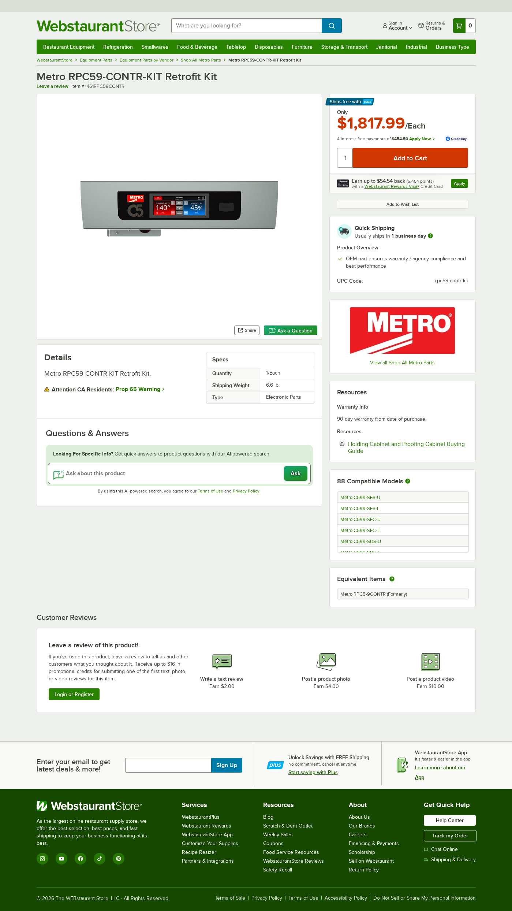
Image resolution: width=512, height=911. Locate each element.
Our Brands (362, 826)
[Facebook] (80, 858)
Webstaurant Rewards (206, 826)
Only (342, 112)
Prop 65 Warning (138, 389)
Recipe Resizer (199, 852)
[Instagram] (42, 858)
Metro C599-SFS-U (360, 497)
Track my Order (450, 836)
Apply (461, 184)
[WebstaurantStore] (97, 806)
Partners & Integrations (208, 861)
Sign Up (226, 765)
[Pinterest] (118, 858)
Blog (268, 817)
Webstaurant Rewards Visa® (392, 186)
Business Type (452, 47)
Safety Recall (277, 870)
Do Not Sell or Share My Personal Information (424, 898)
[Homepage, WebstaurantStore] (98, 25)
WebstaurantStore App (207, 834)
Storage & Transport (344, 47)
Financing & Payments (374, 843)
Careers (358, 834)
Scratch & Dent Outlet (288, 826)
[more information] (430, 236)
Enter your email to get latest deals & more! (73, 765)
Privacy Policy (246, 491)
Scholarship (362, 852)
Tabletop (236, 47)
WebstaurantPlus (201, 817)
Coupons (273, 843)
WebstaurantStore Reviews (293, 861)
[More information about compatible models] (408, 481)
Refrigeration (118, 47)
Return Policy (364, 870)
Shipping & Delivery (450, 859)
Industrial (416, 47)
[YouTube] (61, 858)
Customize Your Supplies (210, 843)
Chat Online (441, 849)
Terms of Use (210, 491)
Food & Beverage (197, 47)
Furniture (302, 47)
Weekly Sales (278, 834)
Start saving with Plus (313, 772)
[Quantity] (345, 158)
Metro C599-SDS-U (360, 541)
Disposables (269, 47)
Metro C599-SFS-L (360, 508)
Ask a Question (291, 330)
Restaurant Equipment (68, 47)
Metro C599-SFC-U (360, 519)
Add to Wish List (402, 204)
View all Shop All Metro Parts (402, 362)
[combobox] (246, 25)
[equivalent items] (392, 579)
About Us (359, 817)
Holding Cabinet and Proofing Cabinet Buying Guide (406, 447)
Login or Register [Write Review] (74, 694)
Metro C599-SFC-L (360, 530)
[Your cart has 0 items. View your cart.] (464, 25)
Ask (295, 473)
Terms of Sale (230, 898)
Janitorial (386, 47)
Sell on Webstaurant (371, 861)
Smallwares (155, 47)
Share (247, 330)
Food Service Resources (291, 852)
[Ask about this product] (179, 473)
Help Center (450, 820)
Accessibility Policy (346, 898)
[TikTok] (99, 858)
